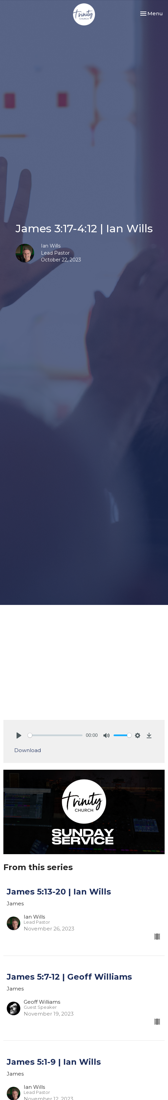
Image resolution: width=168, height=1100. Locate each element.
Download (27, 750)
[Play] (19, 735)
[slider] (55, 735)
